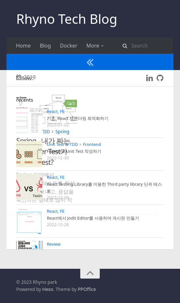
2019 (26, 109)
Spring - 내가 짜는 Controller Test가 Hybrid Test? (43, 183)
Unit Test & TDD (80, 61)
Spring (62, 164)
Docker (68, 45)
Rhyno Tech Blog (66, 19)
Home (23, 45)
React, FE (97, 45)
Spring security (34, 61)
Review (125, 45)
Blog (45, 45)
